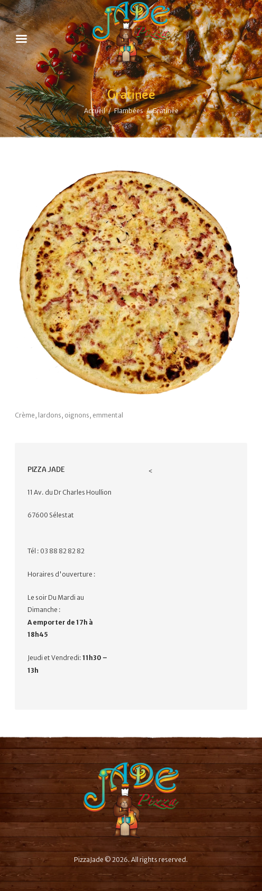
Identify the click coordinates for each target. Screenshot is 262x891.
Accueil (94, 111)
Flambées (128, 111)
